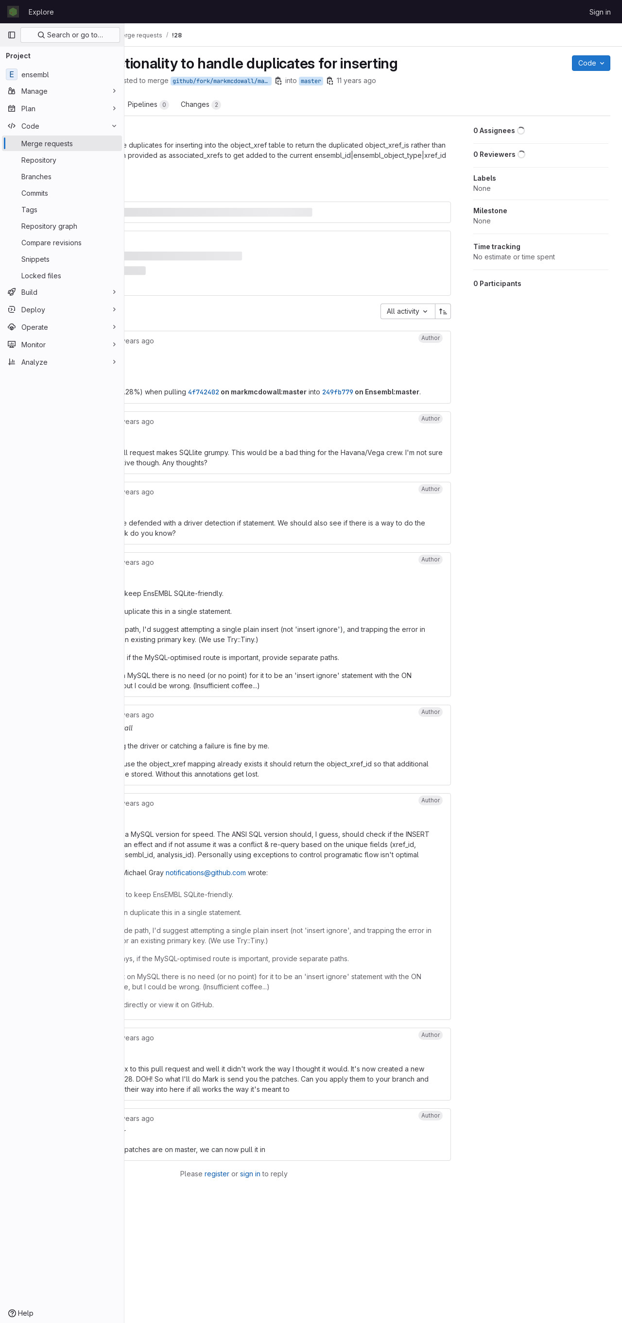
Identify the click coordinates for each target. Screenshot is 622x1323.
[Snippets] (62, 259)
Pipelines (268, 105)
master (430, 81)
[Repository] (62, 160)
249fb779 (179, 385)
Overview (164, 105)
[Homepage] (13, 11)
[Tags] (62, 209)
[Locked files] (62, 275)
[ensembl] (62, 74)
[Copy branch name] (398, 80)
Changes (320, 105)
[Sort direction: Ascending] (447, 294)
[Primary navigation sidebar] (11, 35)
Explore (41, 12)
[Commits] (62, 193)
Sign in (600, 12)
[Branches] (62, 176)
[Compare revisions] (62, 242)
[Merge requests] (62, 143)
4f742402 (323, 375)
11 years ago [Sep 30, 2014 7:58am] (476, 80)
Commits (216, 105)
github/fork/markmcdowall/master (341, 81)
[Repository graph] (62, 226)
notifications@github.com (325, 927)
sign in (311, 1269)
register (278, 1269)
